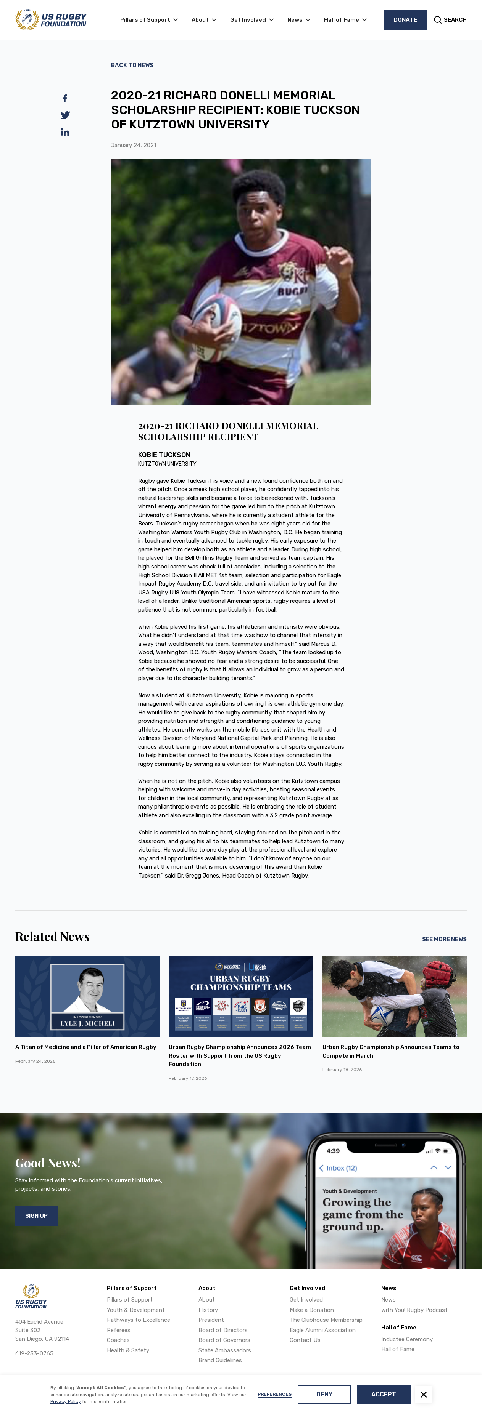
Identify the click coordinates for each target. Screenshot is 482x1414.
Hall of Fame (397, 1349)
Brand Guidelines (220, 1360)
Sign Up (36, 1215)
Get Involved (306, 1299)
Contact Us (305, 1340)
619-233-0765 (34, 1353)
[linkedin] (65, 132)
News (388, 1299)
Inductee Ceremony (407, 1339)
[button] (423, 1394)
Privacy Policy (65, 1401)
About (206, 1299)
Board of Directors (223, 1330)
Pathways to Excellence (138, 1319)
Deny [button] (324, 1394)
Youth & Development (136, 1310)
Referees (119, 1330)
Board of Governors (224, 1340)
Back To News (132, 65)
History (208, 1310)
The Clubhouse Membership (326, 1319)
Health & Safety (128, 1350)
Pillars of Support (130, 1299)
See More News (444, 939)
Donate (405, 19)
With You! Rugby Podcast (414, 1310)
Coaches (118, 1340)
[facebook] (65, 98)
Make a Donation (312, 1310)
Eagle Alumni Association (323, 1330)
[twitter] (65, 115)
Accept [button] (383, 1394)
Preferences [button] (275, 1394)
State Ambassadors (224, 1350)
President (211, 1319)
